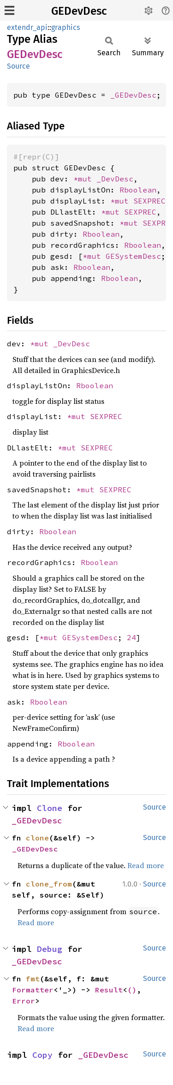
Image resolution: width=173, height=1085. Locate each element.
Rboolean (137, 189)
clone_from (49, 883)
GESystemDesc (133, 256)
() (132, 989)
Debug (49, 949)
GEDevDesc (79, 11)
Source (18, 66)
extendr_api (27, 27)
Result (109, 989)
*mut (84, 178)
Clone (49, 808)
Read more (145, 865)
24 (131, 637)
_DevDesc (114, 178)
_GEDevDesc (133, 94)
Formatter (33, 989)
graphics (65, 27)
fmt (33, 978)
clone (37, 837)
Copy (42, 1055)
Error (23, 1000)
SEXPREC (149, 200)
